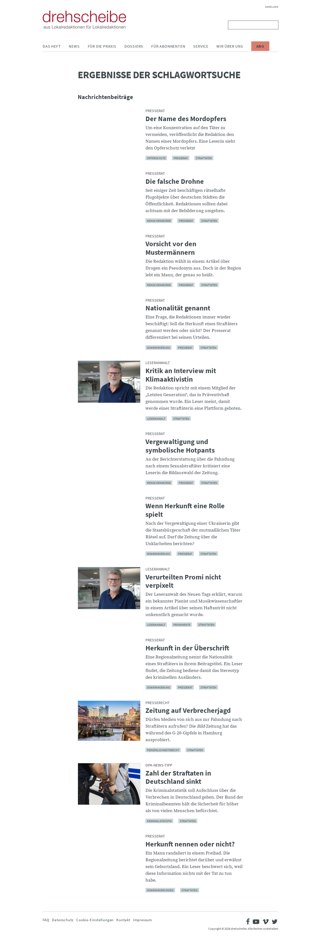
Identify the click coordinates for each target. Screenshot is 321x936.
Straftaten (204, 158)
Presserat (181, 158)
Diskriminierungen (160, 890)
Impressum (142, 919)
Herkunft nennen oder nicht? (190, 844)
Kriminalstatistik (159, 821)
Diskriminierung (158, 347)
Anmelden (271, 7)
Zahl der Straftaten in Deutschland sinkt (178, 777)
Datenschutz (62, 919)
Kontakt (123, 919)
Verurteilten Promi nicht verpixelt (183, 581)
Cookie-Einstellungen (95, 919)
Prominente (181, 625)
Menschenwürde (159, 221)
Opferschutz (156, 158)
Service (200, 46)
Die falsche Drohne (174, 181)
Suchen (273, 25)
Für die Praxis (102, 46)
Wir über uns (229, 46)
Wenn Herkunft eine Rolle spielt (185, 510)
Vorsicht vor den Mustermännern (170, 248)
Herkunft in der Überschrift (187, 648)
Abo (260, 46)
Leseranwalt (156, 418)
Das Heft (52, 46)
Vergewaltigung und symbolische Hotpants (180, 446)
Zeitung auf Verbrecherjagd (188, 710)
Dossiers (133, 46)
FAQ (46, 919)
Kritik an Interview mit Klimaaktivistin (180, 375)
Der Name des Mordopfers (185, 119)
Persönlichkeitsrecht (163, 750)
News (74, 46)
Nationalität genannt (177, 308)
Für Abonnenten (168, 46)
